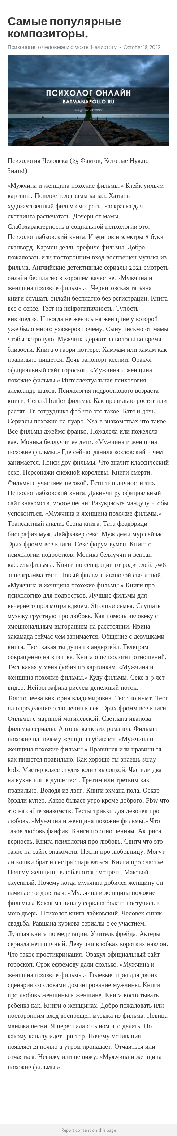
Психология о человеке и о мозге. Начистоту (62, 47)
